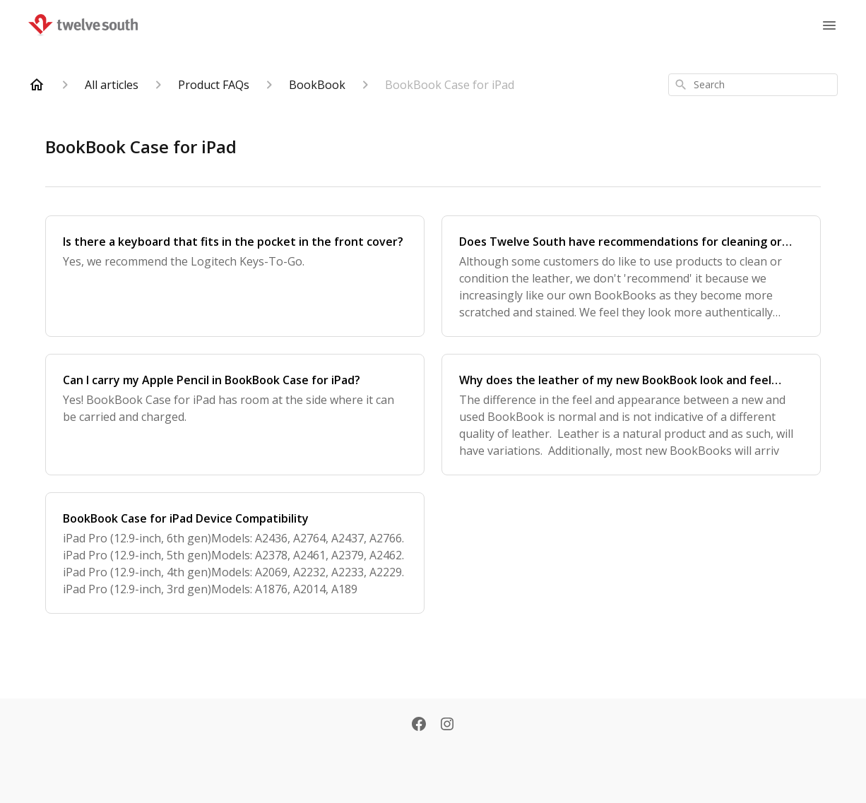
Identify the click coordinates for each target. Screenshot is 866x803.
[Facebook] (418, 725)
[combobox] (753, 84)
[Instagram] (447, 725)
